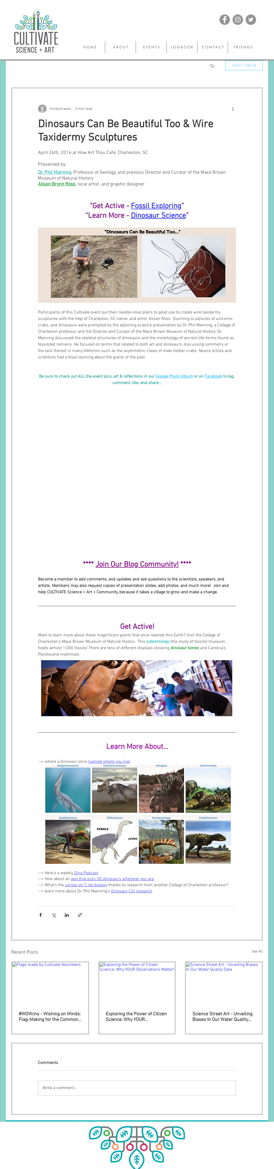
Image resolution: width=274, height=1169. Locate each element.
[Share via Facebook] (40, 915)
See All (257, 951)
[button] (212, 65)
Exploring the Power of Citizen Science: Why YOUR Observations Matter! (136, 1017)
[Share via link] (79, 915)
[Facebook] (224, 19)
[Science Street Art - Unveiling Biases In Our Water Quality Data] (224, 983)
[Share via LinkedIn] (66, 915)
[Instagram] (238, 19)
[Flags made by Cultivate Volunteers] (50, 983)
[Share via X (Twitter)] (53, 915)
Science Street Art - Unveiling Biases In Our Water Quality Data (222, 1017)
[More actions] (233, 109)
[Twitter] (251, 19)
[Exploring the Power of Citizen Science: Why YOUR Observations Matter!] (137, 983)
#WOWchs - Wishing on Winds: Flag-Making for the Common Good (50, 1017)
